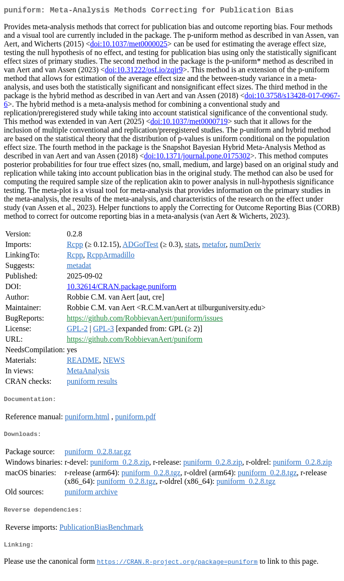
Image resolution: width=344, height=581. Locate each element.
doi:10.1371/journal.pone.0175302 (197, 158)
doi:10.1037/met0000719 (189, 123)
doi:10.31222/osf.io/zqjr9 (144, 71)
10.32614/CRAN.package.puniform (121, 288)
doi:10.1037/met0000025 (128, 46)
